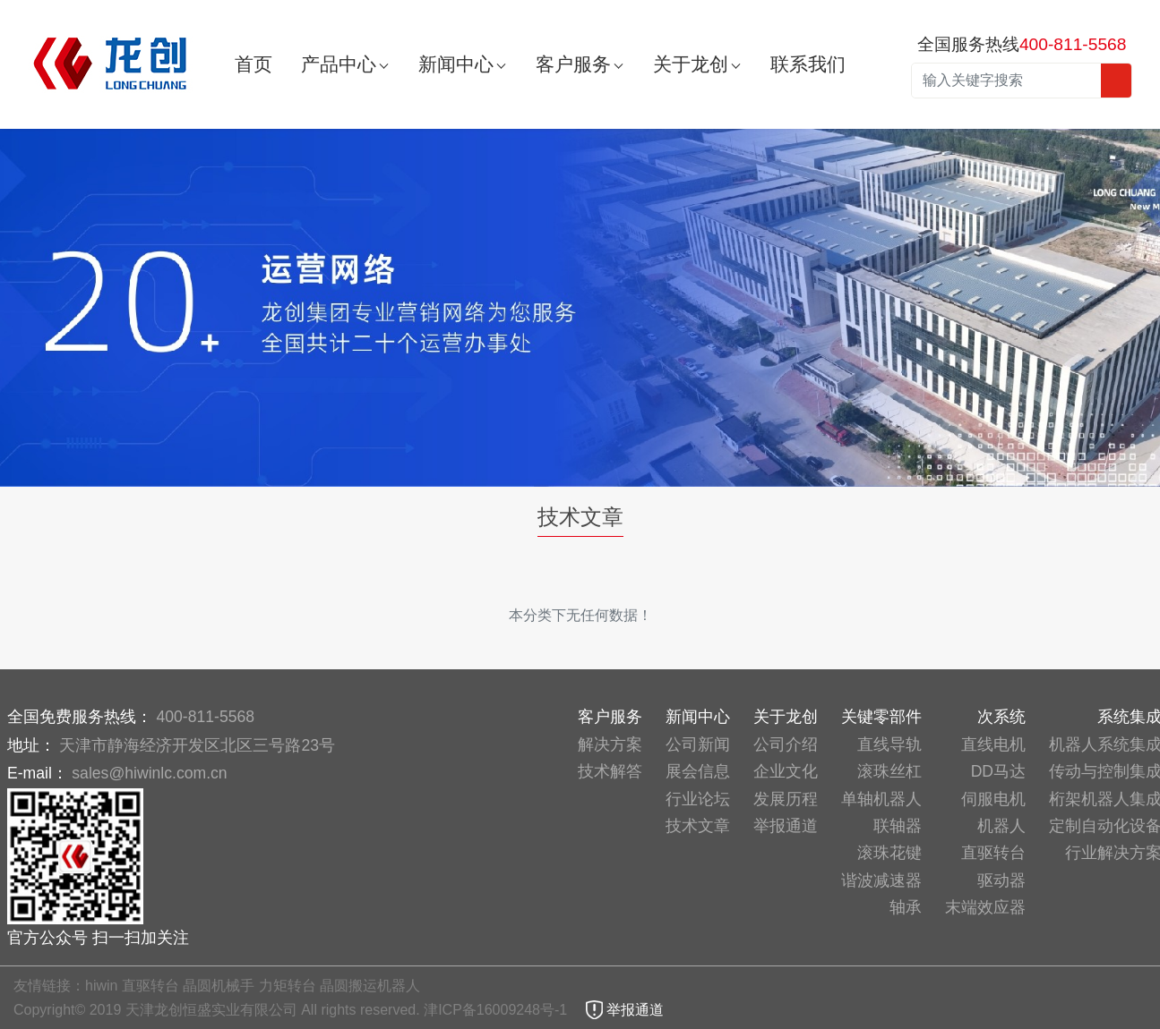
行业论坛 (698, 799)
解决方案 (610, 744)
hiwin (101, 985)
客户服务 (573, 64)
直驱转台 (993, 853)
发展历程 (785, 799)
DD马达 (998, 771)
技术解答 (610, 771)
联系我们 (808, 64)
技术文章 (698, 826)
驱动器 (1001, 880)
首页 (253, 64)
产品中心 (338, 64)
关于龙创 (690, 64)
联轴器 (897, 826)
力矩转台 (287, 985)
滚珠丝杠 (889, 771)
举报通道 (785, 826)
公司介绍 (785, 744)
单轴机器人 (881, 799)
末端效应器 (985, 907)
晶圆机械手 (218, 985)
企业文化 (785, 771)
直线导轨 (889, 744)
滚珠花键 (889, 853)
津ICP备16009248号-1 (497, 1009)
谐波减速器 (881, 880)
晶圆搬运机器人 (370, 985)
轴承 (905, 907)
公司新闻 (698, 744)
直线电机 (993, 744)
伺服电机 (993, 799)
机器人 (1001, 826)
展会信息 (698, 771)
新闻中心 (456, 64)
